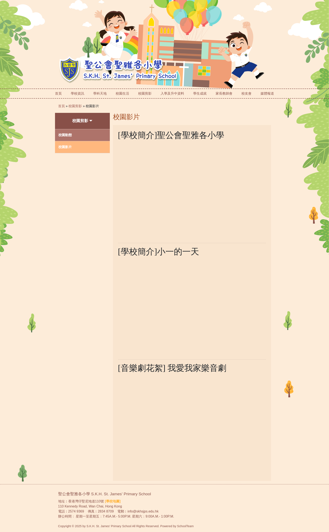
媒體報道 (267, 93)
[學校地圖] (113, 501)
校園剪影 (75, 106)
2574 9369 (76, 511)
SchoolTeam (185, 526)
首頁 (58, 93)
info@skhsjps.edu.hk (143, 511)
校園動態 (65, 135)
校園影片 (92, 106)
